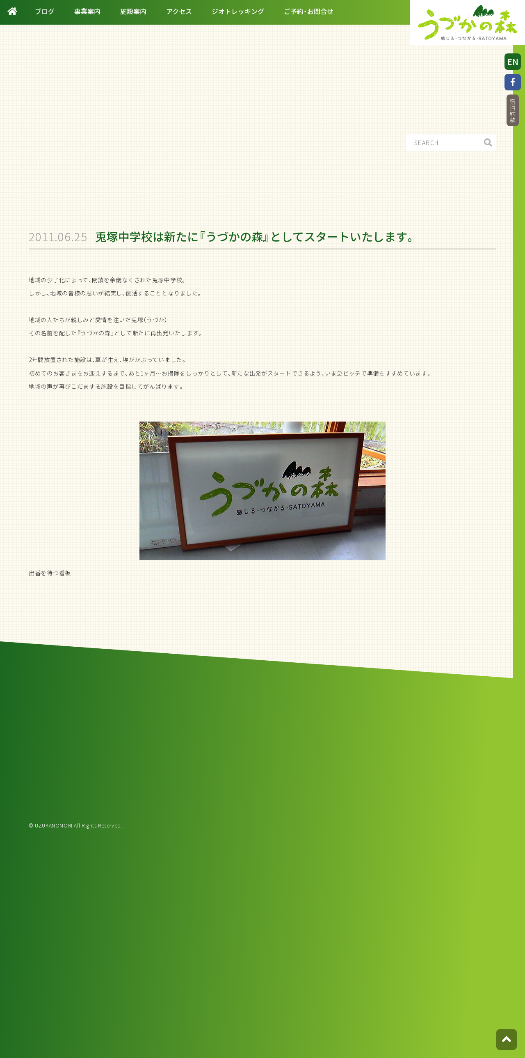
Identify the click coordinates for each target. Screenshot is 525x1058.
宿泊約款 (513, 111)
